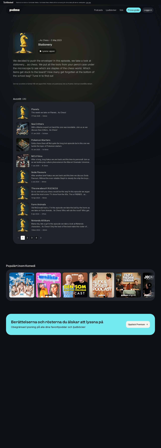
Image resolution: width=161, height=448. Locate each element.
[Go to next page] (41, 238)
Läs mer (88, 2)
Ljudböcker (111, 10)
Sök (121, 10)
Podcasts (98, 10)
